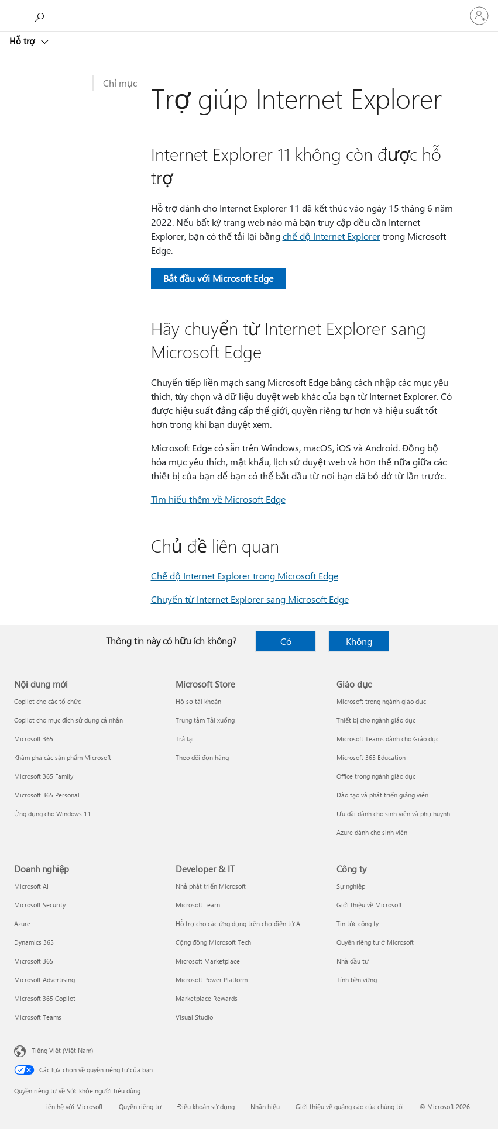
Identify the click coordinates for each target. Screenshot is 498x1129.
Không (359, 641)
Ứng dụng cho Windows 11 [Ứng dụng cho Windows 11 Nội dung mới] (52, 813)
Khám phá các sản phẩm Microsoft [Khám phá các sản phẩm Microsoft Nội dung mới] (62, 757)
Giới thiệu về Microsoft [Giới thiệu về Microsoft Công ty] (369, 904)
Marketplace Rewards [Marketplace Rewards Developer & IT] (207, 998)
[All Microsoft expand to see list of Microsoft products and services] (15, 16)
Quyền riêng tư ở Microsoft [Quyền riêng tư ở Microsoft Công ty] (375, 942)
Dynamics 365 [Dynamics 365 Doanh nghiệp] (34, 942)
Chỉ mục (120, 83)
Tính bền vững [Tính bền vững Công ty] (356, 979)
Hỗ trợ (23, 41)
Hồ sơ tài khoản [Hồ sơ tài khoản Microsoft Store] (198, 701)
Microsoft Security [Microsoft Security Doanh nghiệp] (40, 904)
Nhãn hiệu (265, 1106)
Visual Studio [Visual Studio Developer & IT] (194, 1017)
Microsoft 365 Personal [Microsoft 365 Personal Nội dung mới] (47, 794)
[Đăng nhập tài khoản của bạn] (479, 16)
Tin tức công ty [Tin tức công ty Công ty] (357, 923)
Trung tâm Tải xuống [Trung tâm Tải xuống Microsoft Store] (205, 720)
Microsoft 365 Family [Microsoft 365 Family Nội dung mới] (43, 776)
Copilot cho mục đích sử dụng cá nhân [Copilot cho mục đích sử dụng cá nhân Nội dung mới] (68, 720)
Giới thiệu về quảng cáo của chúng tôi (350, 1106)
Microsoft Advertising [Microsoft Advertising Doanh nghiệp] (44, 979)
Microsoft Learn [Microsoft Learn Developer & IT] (198, 904)
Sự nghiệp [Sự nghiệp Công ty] (350, 886)
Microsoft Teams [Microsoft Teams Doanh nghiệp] (37, 1017)
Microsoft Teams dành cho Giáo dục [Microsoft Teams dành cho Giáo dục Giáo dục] (387, 738)
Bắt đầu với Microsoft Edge (218, 278)
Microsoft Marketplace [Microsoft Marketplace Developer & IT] (208, 961)
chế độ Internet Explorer (331, 236)
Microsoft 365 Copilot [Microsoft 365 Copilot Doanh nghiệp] (44, 998)
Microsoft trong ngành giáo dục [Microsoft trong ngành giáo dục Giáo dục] (381, 701)
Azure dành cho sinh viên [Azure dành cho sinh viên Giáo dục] (371, 832)
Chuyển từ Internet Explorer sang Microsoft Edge (250, 599)
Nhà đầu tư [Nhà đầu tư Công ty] (352, 961)
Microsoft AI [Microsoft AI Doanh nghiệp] (31, 886)
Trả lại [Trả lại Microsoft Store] (185, 738)
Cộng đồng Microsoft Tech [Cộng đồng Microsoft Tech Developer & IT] (213, 942)
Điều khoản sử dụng (206, 1106)
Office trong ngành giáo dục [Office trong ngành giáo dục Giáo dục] (375, 776)
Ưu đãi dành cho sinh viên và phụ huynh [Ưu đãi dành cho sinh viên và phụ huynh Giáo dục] (393, 813)
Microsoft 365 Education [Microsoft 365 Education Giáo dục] (371, 757)
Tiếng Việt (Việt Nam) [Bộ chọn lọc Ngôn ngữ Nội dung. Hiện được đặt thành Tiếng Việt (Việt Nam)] (62, 1050)
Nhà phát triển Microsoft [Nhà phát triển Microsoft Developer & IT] (211, 886)
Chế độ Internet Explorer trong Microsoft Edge (244, 575)
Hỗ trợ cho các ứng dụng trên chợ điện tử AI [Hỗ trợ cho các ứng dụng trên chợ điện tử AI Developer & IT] (239, 923)
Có (285, 641)
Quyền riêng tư (140, 1106)
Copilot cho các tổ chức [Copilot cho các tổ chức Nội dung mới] (47, 701)
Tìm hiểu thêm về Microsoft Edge (218, 499)
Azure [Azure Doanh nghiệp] (22, 923)
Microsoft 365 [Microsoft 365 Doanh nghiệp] (33, 961)
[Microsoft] (249, 9)
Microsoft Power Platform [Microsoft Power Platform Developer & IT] (212, 979)
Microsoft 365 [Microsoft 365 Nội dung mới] (33, 738)
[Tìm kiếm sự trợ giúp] (41, 15)
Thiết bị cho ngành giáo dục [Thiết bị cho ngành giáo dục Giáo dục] (375, 720)
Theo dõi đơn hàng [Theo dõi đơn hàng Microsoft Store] (202, 757)
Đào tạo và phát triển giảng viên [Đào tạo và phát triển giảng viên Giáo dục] (382, 794)
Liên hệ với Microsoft (73, 1106)
